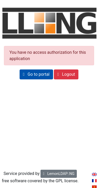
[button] (36, 74)
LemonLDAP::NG (58, 174)
